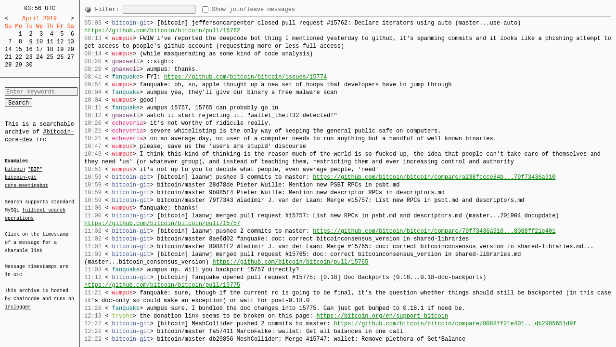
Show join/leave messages (270, 9)
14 (8, 49)
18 (49, 49)
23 (29, 57)
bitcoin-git (21, 177)
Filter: (109, 9)
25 (49, 57)
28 (8, 65)
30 (29, 65)
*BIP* (35, 169)
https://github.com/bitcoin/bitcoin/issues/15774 (245, 77)
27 (70, 57)
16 (29, 49)
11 (49, 42)
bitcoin (15, 169)
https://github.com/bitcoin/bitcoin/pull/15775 (162, 285)
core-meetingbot (26, 185)
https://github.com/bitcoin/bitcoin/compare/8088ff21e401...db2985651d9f (455, 324)
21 (8, 57)
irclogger (18, 300)
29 (18, 65)
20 (70, 49)
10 (39, 42)
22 (18, 57)
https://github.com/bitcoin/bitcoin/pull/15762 (162, 31)
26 (60, 57)
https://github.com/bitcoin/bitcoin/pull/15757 (162, 223)
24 (39, 57)
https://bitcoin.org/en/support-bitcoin (382, 316)
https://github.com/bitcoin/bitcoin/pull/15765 (290, 262)
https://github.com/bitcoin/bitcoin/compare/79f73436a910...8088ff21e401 (434, 231)
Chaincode (26, 293)
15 (18, 49)
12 (60, 42)
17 (39, 49)
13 (70, 42)
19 (60, 49)
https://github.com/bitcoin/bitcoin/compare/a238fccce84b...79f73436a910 (434, 177)
